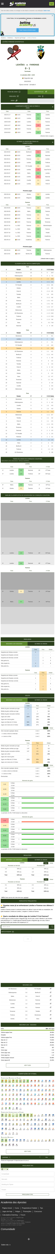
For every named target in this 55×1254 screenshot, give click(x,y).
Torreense (47, 222)
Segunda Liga (27, 78)
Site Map (3, 1219)
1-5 (38, 169)
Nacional (47, 155)
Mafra (28, 173)
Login (51, 4)
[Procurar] (52, 926)
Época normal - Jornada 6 (27, 84)
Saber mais (47, 10)
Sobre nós (5, 1245)
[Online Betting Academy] (10, 1239)
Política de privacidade (19, 1223)
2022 (18, 225)
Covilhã (29, 180)
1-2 (26, 1003)
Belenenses (18, 310)
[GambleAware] (6, 1248)
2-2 (38, 194)
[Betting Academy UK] (21, 1239)
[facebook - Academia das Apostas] (13, 1235)
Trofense (47, 162)
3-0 (38, 155)
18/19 (18, 129)
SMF (11, 1219)
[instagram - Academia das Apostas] (17, 1235)
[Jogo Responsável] (28, 1248)
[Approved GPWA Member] (14, 1248)
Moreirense (19, 272)
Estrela (29, 194)
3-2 (38, 232)
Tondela (19, 294)
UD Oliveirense (19, 313)
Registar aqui (20, 1217)
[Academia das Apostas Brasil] (6, 1239)
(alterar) (27, 1160)
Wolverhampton (47, 225)
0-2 (38, 173)
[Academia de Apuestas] (13, 1239)
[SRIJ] (35, 1248)
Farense (34, 65)
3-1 (38, 118)
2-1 (38, 132)
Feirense (28, 159)
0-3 (38, 211)
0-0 (38, 166)
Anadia (47, 232)
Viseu (47, 215)
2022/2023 (27, 81)
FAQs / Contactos (25, 1222)
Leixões (20, 65)
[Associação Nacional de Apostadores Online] (20, 1248)
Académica (48, 236)
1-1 (38, 122)
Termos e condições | (7, 1223)
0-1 (38, 114)
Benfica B (28, 152)
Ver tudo (27, 1065)
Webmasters (20, 1220)
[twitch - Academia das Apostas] (2, 1235)
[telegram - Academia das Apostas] (21, 1235)
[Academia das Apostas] (2, 1239)
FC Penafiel (29, 166)
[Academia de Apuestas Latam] (17, 1239)
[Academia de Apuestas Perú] (25, 1239)
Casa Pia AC (47, 169)
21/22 (18, 114)
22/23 (18, 152)
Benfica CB (29, 253)
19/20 (18, 122)
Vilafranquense (48, 250)
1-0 (38, 125)
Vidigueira (28, 198)
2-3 (38, 229)
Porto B (48, 184)
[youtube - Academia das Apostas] (10, 1235)
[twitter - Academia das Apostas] (6, 1235)
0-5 (38, 198)
